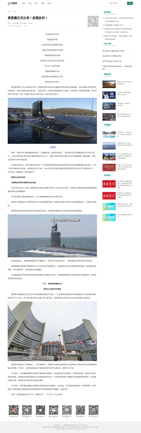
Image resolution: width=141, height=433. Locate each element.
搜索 (130, 3)
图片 (36, 3)
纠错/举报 (57, 425)
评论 (30, 3)
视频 (42, 3)
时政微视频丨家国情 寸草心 (114, 25)
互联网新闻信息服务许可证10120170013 (75, 425)
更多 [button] (50, 3)
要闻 (23, 3)
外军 (9, 12)
